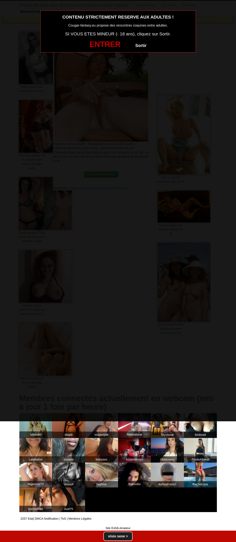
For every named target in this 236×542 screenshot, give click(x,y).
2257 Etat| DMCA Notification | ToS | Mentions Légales (56, 518)
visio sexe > (118, 536)
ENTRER (105, 44)
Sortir (140, 45)
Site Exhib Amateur (118, 528)
